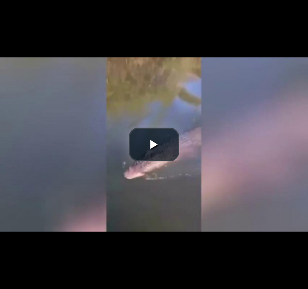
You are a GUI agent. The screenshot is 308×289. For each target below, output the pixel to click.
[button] (154, 144)
